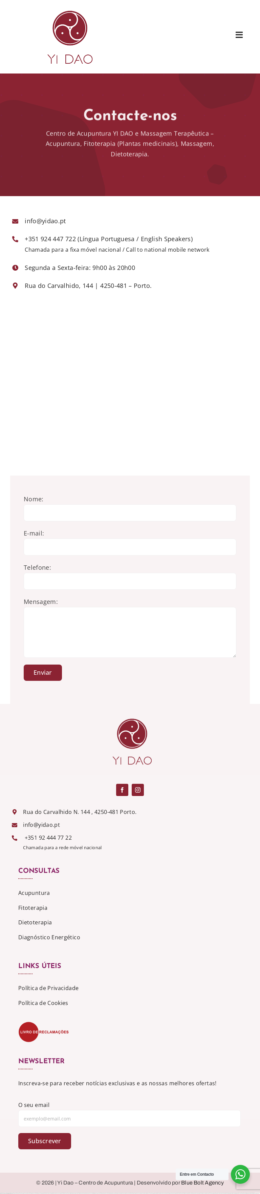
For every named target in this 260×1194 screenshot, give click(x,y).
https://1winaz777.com (105, 1193)
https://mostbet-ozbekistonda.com (74, 1193)
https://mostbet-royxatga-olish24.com (239, 1193)
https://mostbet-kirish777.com (216, 1193)
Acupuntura (34, 893)
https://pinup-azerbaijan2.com (26, 1193)
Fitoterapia (32, 908)
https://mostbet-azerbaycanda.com (97, 1193)
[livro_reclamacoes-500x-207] (43, 1024)
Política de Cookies (43, 1003)
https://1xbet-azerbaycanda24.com (206, 1193)
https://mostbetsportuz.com (248, 1193)
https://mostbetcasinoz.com (155, 1193)
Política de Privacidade (48, 988)
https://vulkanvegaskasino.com (163, 1193)
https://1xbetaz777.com (88, 1193)
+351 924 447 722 (50, 239)
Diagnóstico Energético (49, 937)
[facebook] (122, 790)
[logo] (67, 8)
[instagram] (138, 790)
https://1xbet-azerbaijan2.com (187, 1193)
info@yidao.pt (45, 221)
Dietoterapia (35, 922)
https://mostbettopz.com (231, 1193)
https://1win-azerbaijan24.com (120, 1193)
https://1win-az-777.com (148, 1193)
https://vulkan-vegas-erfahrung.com (139, 1193)
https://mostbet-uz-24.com (112, 1193)
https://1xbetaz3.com (171, 1193)
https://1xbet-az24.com (82, 1193)
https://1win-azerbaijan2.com (18, 1193)
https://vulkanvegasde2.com (179, 1193)
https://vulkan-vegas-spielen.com (36, 1193)
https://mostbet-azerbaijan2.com (54, 1193)
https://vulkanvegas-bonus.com (129, 1193)
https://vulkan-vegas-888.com (196, 1193)
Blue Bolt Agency (202, 1183)
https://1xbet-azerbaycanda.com (64, 1193)
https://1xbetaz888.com (255, 1193)
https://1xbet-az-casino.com (224, 1193)
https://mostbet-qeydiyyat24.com (45, 1193)
